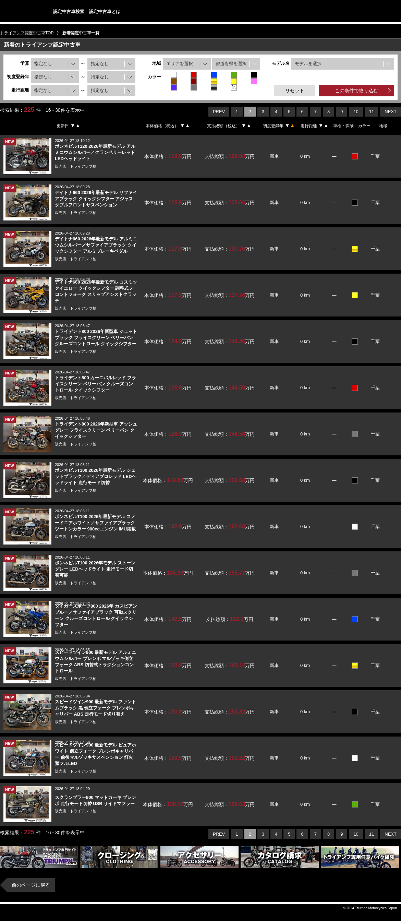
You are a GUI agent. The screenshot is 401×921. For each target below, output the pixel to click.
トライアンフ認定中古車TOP (26, 33)
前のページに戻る (31, 885)
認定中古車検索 (68, 11)
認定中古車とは (104, 11)
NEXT (391, 111)
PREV (219, 111)
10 (355, 111)
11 (371, 111)
